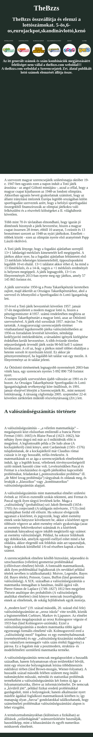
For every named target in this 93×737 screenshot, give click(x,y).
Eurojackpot (38, 41)
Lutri (84, 41)
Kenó (69, 41)
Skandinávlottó (54, 41)
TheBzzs (46, 8)
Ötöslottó (8, 41)
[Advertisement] (46, 124)
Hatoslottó (23, 41)
